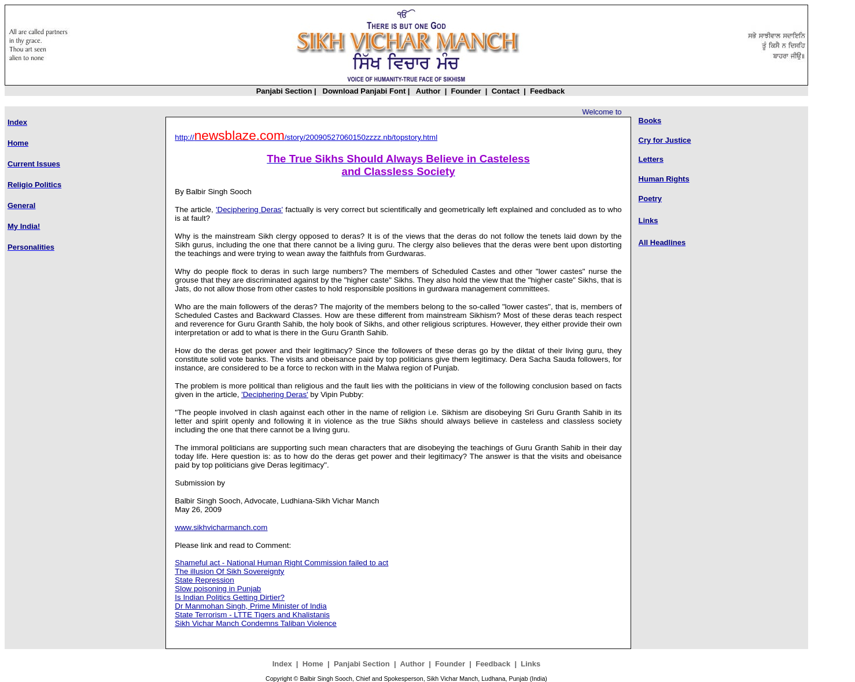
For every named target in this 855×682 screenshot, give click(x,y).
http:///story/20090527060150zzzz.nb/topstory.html (306, 137)
